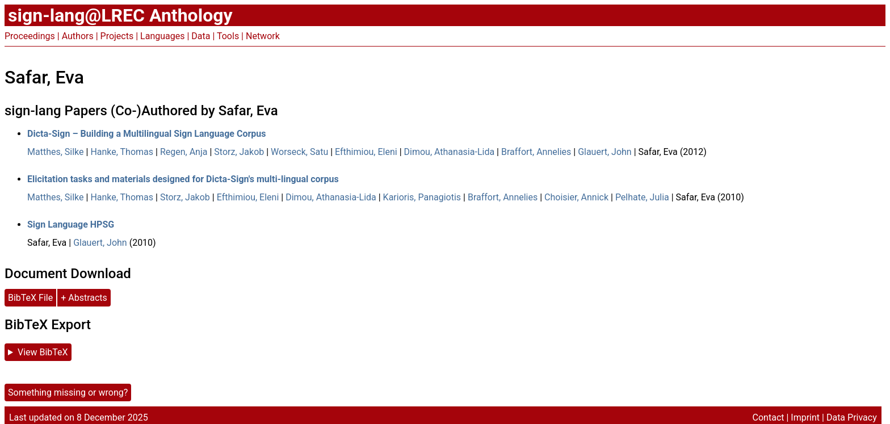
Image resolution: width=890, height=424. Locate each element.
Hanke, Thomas (121, 151)
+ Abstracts (84, 297)
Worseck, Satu (299, 151)
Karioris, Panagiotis (422, 197)
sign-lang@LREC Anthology (120, 15)
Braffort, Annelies (536, 151)
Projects (117, 36)
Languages (162, 36)
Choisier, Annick (576, 197)
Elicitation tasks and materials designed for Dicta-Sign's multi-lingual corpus (183, 179)
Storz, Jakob (239, 151)
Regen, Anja (184, 151)
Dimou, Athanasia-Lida (449, 151)
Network (263, 36)
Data (200, 36)
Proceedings (30, 36)
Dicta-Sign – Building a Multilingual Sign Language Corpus (146, 133)
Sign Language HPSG (70, 224)
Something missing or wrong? (68, 392)
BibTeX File (30, 297)
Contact (768, 417)
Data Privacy (851, 417)
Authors (78, 36)
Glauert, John (605, 151)
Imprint (805, 417)
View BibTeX (43, 352)
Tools (228, 36)
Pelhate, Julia (642, 197)
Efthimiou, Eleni (366, 151)
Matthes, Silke (55, 151)
